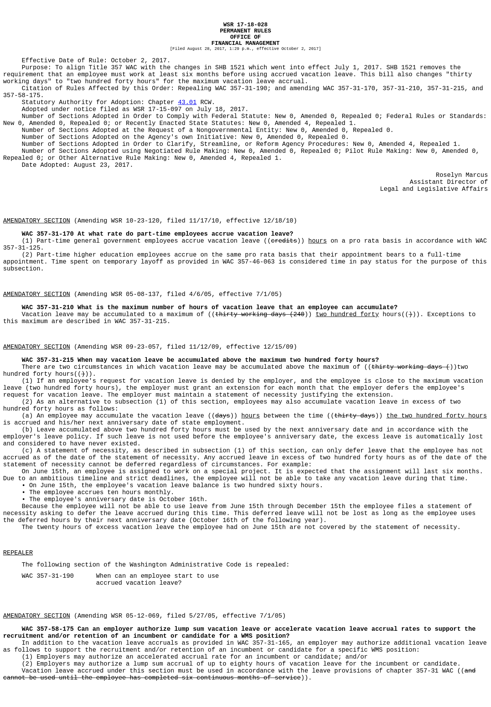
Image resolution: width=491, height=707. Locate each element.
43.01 (187, 102)
